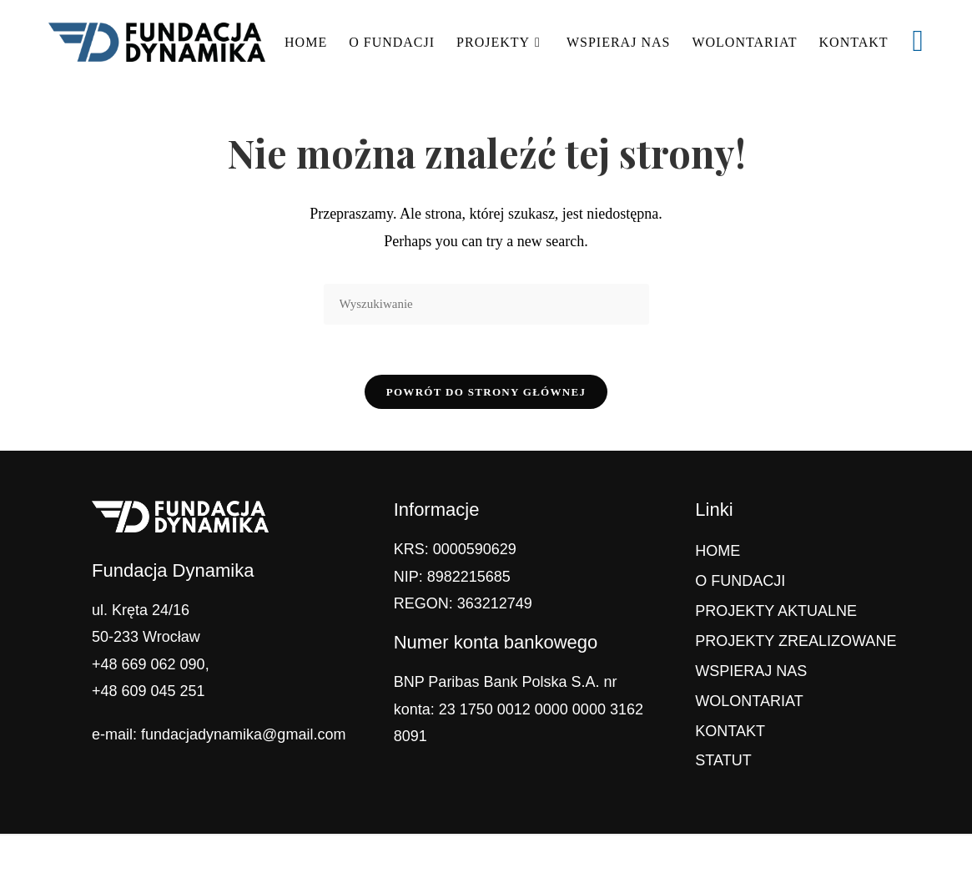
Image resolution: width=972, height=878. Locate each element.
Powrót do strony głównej (486, 392)
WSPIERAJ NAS (751, 671)
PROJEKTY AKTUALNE (776, 611)
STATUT (723, 760)
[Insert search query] (486, 304)
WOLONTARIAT (749, 701)
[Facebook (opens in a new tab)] (918, 41)
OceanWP (586, 856)
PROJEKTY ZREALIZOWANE (795, 641)
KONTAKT (730, 731)
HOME (717, 550)
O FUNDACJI (740, 581)
